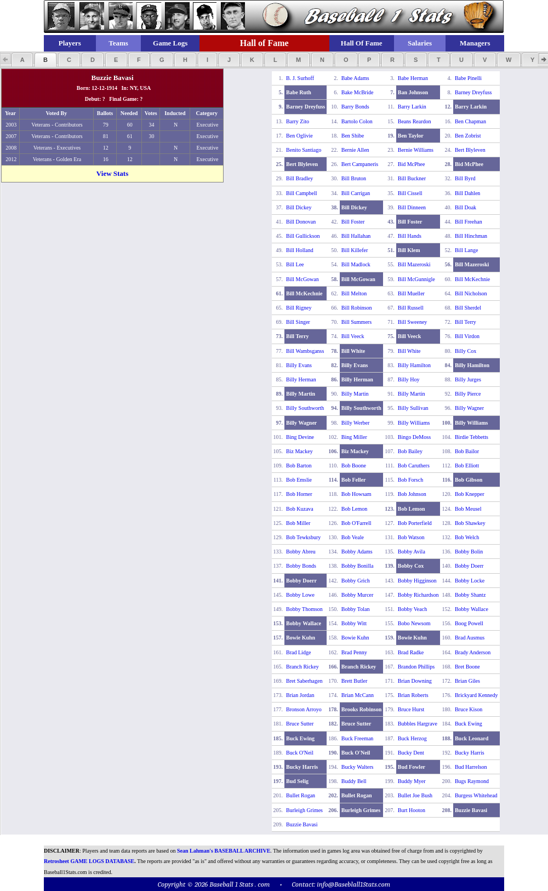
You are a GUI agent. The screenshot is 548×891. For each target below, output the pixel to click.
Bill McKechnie (472, 279)
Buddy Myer (412, 781)
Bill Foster (353, 222)
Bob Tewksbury (303, 537)
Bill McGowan (302, 279)
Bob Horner (299, 494)
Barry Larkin (412, 107)
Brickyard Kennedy (476, 695)
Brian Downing (415, 681)
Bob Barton (298, 465)
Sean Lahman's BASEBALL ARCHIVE (223, 851)
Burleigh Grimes (304, 810)
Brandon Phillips (416, 667)
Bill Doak (465, 207)
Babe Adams (355, 78)
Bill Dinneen (412, 207)
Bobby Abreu (301, 552)
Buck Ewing (468, 724)
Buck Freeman (357, 738)
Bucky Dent (411, 753)
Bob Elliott (467, 465)
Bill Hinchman (471, 236)
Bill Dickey (298, 207)
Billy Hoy (409, 379)
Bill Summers (356, 322)
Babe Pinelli (468, 78)
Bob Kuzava (299, 509)
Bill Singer (298, 322)
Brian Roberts (413, 695)
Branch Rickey (302, 667)
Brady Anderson (472, 652)
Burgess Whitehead (476, 795)
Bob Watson (411, 537)
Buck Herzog (412, 738)
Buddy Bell (354, 781)
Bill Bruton (353, 178)
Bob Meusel (468, 509)
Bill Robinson (356, 308)
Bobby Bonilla (357, 566)
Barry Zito (297, 121)
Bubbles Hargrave (417, 724)
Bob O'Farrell (356, 523)
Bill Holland (299, 250)
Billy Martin (355, 394)
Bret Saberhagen (304, 681)
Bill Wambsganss (305, 351)
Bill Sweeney (412, 322)
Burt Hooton (411, 810)
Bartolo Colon (357, 121)
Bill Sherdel (468, 308)
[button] (22, 60)
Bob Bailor (467, 451)
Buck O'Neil (299, 753)
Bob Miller (298, 523)
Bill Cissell (410, 193)
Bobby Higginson (417, 581)
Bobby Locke (469, 581)
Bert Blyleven (470, 150)
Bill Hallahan (356, 236)
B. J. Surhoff (300, 78)
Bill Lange (466, 250)
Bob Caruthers (414, 465)
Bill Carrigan (355, 193)
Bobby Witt (354, 623)
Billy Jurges (468, 379)
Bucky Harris (469, 753)
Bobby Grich (355, 581)
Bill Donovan (301, 222)
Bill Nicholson (471, 293)
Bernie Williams (415, 150)
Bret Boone (467, 667)
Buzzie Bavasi (301, 824)
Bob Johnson (412, 494)
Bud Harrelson (471, 767)
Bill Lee (295, 264)
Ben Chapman (470, 121)
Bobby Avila (411, 552)
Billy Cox (465, 351)
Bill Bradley (299, 178)
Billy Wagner (469, 408)
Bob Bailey (410, 451)
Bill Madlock (355, 264)
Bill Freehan (468, 222)
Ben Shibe (352, 136)
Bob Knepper (469, 494)
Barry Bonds (355, 107)
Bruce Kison (468, 709)
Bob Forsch (410, 480)
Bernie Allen (355, 150)
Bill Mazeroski (414, 264)
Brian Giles (467, 681)
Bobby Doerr (469, 566)
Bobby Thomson (304, 609)
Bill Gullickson (302, 236)
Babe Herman (413, 78)
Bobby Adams (357, 552)
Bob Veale (352, 537)
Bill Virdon (467, 336)
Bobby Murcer (357, 595)
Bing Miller (354, 437)
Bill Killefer (354, 250)
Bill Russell (411, 308)
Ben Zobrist (468, 136)
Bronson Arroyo (304, 709)
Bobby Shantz (470, 595)
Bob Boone (353, 465)
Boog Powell (469, 623)
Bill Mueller (411, 293)
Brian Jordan (300, 695)
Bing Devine (300, 437)
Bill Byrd (465, 178)
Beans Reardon (414, 121)
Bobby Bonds (301, 566)
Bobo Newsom (414, 623)
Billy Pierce (468, 394)
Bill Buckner (412, 178)
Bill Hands (409, 236)
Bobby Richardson (418, 595)
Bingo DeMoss (414, 437)
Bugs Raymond (472, 781)
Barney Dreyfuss (473, 92)
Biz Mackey (299, 451)
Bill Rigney (298, 308)
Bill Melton (354, 293)
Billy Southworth (305, 408)
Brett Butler (354, 681)
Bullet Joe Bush (415, 795)
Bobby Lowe (300, 595)
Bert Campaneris (359, 164)
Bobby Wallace (471, 609)
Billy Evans (299, 365)
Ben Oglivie (299, 136)
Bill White (409, 351)
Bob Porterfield (415, 523)
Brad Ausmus (469, 638)
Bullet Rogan (300, 795)
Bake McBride (357, 92)
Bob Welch (467, 537)
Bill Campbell (301, 193)
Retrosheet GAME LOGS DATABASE (89, 861)
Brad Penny (354, 652)
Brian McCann (357, 695)
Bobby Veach (412, 609)
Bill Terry (465, 322)
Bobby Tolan (355, 609)
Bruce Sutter (299, 724)
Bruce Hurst (411, 709)
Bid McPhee (411, 164)
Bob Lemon (354, 509)
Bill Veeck (352, 336)
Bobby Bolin (469, 552)
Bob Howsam (356, 494)
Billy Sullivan (413, 408)
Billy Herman (301, 379)
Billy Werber (355, 423)
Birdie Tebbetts (471, 437)
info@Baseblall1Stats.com (353, 884)
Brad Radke (411, 652)
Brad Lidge (298, 652)
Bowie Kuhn (355, 638)
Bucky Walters (357, 767)
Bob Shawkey (470, 523)
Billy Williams (414, 423)
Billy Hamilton (414, 365)
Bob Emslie (299, 480)
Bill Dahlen (467, 193)
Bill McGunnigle (416, 279)
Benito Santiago (303, 150)
